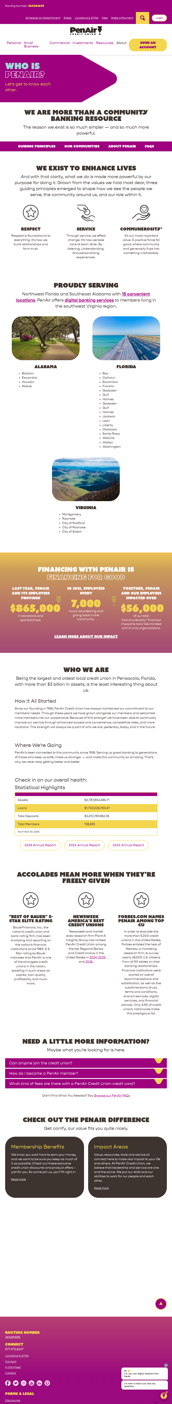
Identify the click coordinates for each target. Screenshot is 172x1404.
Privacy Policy (14, 1311)
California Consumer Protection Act (29, 1316)
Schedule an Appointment (43, 18)
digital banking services (89, 300)
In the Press (13, 1272)
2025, (102, 862)
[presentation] (166, 1365)
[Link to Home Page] (86, 31)
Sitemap (10, 1387)
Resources (104, 43)
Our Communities (81, 146)
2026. (89, 866)
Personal (14, 43)
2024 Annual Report (84, 750)
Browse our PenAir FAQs (112, 1000)
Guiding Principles (36, 146)
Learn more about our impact (86, 541)
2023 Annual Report (128, 750)
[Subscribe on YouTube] (31, 1289)
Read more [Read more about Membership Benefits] (18, 1084)
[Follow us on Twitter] (15, 1289)
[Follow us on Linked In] (39, 1289)
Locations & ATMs (86, 18)
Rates (67, 18)
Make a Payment (122, 18)
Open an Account (147, 45)
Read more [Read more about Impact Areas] (101, 1093)
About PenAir (122, 146)
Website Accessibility (19, 1322)
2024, (94, 862)
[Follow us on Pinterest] (47, 1289)
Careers (10, 1277)
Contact (10, 1266)
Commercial (59, 43)
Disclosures (12, 1305)
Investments (83, 43)
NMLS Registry (14, 1333)
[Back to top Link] (159, 1208)
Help (105, 18)
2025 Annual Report (40, 750)
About (121, 43)
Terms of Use (13, 1328)
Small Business (31, 44)
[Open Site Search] (142, 18)
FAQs (149, 146)
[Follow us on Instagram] (23, 1289)
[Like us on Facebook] (8, 1289)
